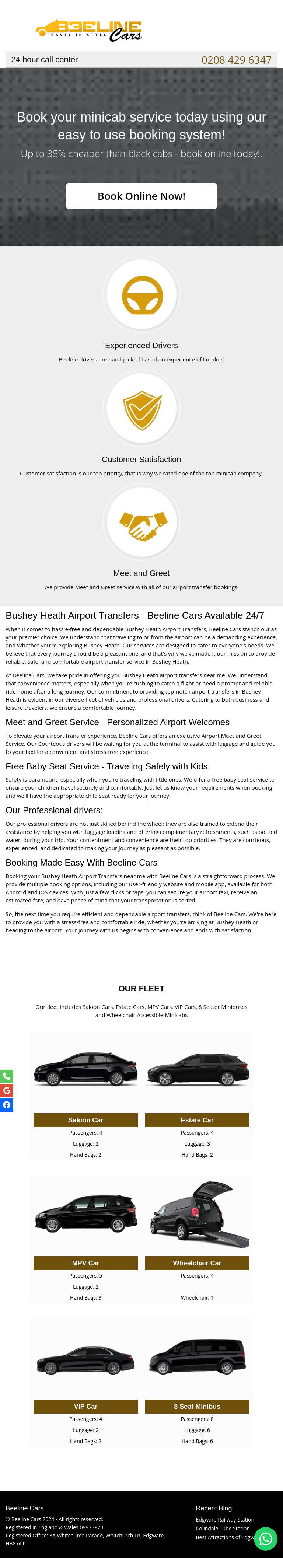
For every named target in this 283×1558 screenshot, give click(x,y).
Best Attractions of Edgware (229, 1537)
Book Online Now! (141, 196)
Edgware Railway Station (225, 1519)
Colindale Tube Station (223, 1528)
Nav (265, 27)
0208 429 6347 (237, 60)
